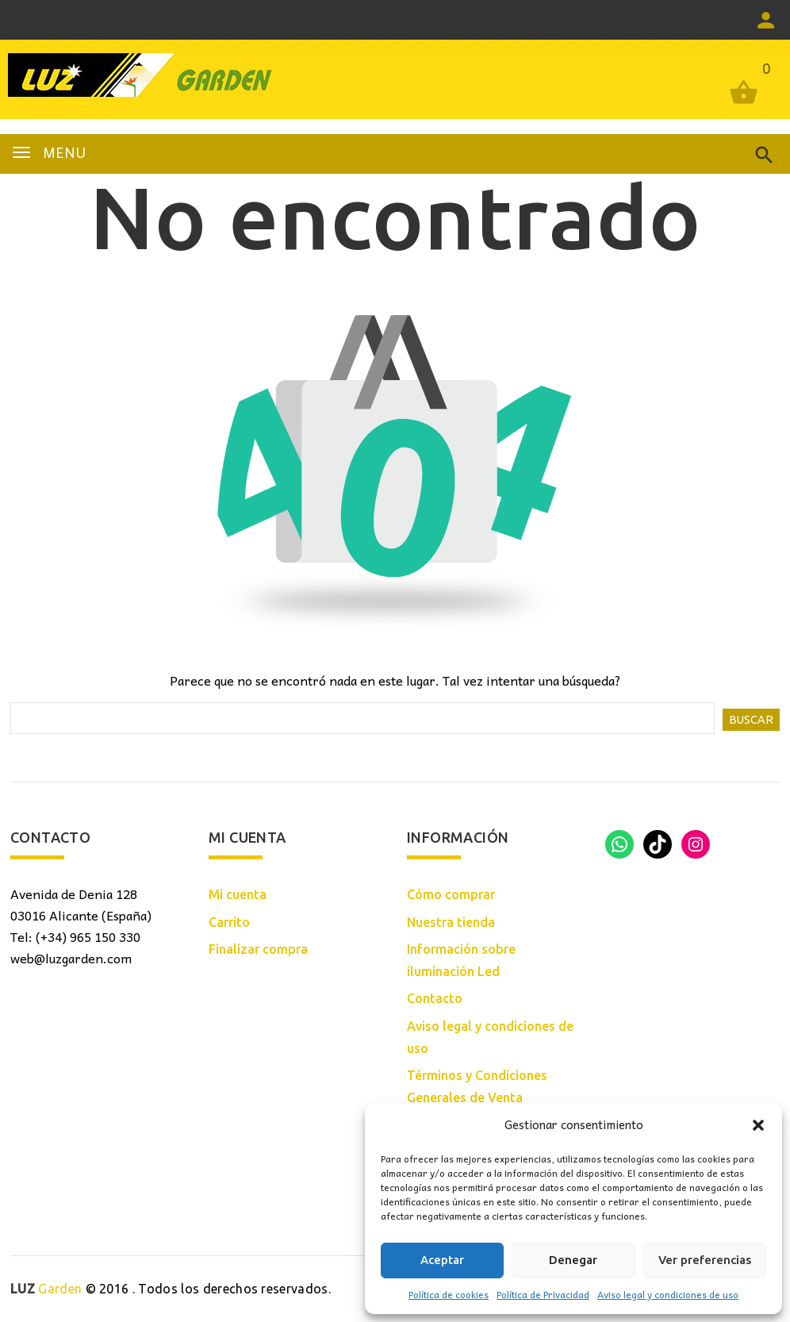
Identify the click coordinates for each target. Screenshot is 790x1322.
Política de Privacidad (543, 1294)
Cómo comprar (451, 894)
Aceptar (442, 1259)
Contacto (434, 998)
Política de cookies (448, 1294)
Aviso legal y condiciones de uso (667, 1294)
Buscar (751, 719)
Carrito (229, 922)
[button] (758, 1125)
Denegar (573, 1259)
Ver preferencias (704, 1259)
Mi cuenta (238, 894)
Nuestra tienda (451, 922)
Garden (46, 1289)
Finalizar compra (258, 949)
